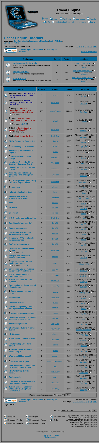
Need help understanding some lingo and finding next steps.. (21, 175)
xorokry (55, 356)
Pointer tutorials (21, 72)
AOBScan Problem (17, 302)
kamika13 (55, 157)
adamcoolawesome (55, 361)
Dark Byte (18, 41)
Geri (55, 366)
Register (91, 19)
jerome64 (55, 286)
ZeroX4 (55, 318)
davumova (55, 382)
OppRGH (55, 270)
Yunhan (55, 308)
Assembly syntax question (22, 313)
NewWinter (55, 329)
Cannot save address (18, 228)
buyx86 (55, 223)
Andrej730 (55, 281)
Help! (11, 203)
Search (54, 19)
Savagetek (55, 297)
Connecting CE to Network (22, 147)
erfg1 (55, 377)
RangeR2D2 (83, 182)
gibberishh (55, 168)
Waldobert (55, 182)
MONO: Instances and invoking (22, 218)
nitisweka (55, 334)
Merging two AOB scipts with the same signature (21, 239)
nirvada (55, 257)
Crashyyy (55, 389)
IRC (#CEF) (50, 435)
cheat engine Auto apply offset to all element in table (22, 382)
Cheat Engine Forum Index (31, 50)
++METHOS (83, 335)
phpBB (45, 432)
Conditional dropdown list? (20, 223)
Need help (15, 187)
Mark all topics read (89, 52)
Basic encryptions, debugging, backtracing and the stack (22, 366)
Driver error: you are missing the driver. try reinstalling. (21, 270)
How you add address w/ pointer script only (19, 257)
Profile (46, 22)
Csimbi (83, 158)
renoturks (55, 339)
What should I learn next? (20, 356)
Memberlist (65, 19)
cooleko (83, 357)
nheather (55, 197)
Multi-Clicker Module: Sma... (84, 78)
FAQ (45, 19)
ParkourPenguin (84, 198)
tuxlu (84, 67)
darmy (55, 141)
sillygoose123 (84, 264)
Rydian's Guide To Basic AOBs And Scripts (20, 263)
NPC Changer (15, 334)
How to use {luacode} (18, 324)
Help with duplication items (20, 192)
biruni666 (84, 74)
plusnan (55, 187)
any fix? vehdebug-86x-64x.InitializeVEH (19, 275)
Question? (13, 213)
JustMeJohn (55, 372)
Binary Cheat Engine (20, 361)
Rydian (55, 263)
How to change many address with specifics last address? (21, 308)
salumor (84, 122)
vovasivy (84, 169)
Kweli (55, 192)
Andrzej (55, 203)
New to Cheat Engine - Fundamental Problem (18, 197)
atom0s (25, 41)
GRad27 (55, 146)
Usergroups (79, 19)
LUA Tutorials (19, 78)
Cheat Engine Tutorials (23, 38)
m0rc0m (84, 314)
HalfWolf (84, 346)
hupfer (55, 345)
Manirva (7, 43)
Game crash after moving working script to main (20, 233)
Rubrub (83, 219)
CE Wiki (44, 435)
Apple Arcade (15, 377)
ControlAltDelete (55, 41)
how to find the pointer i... (84, 71)
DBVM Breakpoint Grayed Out (22, 141)
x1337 (55, 152)
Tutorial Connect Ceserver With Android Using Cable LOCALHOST (20, 389)
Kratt (83, 319)
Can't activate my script (19, 244)
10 (91, 46)
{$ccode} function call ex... (84, 63)
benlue (55, 95)
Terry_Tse (55, 324)
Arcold (55, 302)
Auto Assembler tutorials (25, 63)
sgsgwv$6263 (84, 293)
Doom (55, 292)
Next (95, 46)
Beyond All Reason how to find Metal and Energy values (22, 318)
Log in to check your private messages (69, 22)
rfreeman (83, 130)
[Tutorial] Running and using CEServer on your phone (22, 182)
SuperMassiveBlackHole (38, 41)
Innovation (15, 43)
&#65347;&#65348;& (83, 330)
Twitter (57, 435)
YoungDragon (55, 111)
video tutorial (14, 297)
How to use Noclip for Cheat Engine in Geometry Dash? (21, 163)
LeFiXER (83, 287)
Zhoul (55, 121)
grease (55, 313)
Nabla (55, 351)
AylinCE (84, 81)
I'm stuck (13, 208)
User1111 (55, 163)
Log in (91, 22)
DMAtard (55, 175)
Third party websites (50, 437)
